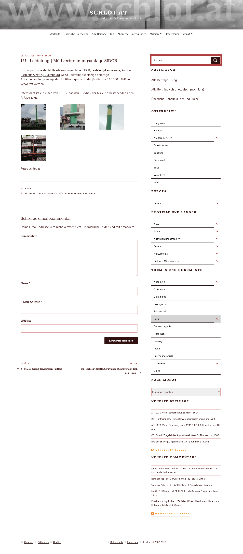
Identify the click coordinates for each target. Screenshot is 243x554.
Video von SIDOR (56, 93)
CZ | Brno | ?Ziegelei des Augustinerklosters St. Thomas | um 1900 (185, 435)
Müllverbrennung (70, 193)
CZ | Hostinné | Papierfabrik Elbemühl (193, 484)
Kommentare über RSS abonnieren (172, 513)
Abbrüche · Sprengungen (132, 34)
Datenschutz (116, 542)
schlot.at (121, 12)
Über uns (28, 542)
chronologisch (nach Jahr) (187, 89)
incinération (33, 193)
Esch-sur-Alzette (31, 75)
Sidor (92, 193)
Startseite (54, 34)
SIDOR (86, 70)
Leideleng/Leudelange (105, 70)
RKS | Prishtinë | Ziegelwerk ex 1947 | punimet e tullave (180, 441)
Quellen (57, 542)
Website (26, 320)
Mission (156, 34)
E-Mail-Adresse (31, 302)
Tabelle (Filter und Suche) (182, 99)
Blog (174, 80)
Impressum (132, 542)
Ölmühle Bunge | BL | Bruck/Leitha (187, 478)
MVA (85, 193)
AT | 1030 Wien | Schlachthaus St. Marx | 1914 (174, 412)
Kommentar (29, 236)
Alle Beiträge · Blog (103, 34)
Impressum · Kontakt (180, 34)
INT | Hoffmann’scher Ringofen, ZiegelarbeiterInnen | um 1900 (183, 418)
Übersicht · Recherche (76, 34)
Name (25, 283)
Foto (28, 189)
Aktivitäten (43, 542)
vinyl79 (47, 56)
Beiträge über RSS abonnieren (170, 450)
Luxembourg (51, 75)
